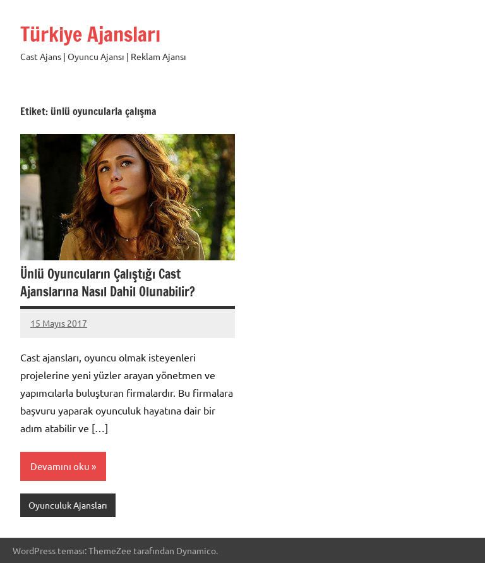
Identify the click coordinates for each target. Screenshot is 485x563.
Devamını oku (60, 466)
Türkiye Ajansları (90, 34)
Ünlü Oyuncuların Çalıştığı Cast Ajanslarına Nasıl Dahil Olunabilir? (107, 283)
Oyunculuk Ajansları (67, 505)
